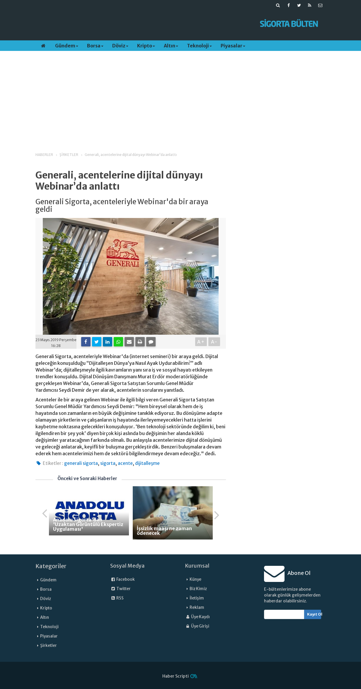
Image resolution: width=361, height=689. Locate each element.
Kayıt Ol (314, 614)
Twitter (120, 588)
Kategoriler (51, 566)
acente (125, 463)
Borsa (95, 46)
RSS (117, 598)
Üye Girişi (197, 626)
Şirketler (48, 645)
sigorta (107, 463)
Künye (195, 579)
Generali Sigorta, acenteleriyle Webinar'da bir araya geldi (121, 206)
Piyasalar (233, 46)
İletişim (197, 598)
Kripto (146, 46)
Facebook (122, 579)
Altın (171, 46)
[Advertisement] (143, 24)
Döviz (120, 46)
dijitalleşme (147, 463)
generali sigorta (81, 463)
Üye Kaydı (197, 616)
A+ (201, 342)
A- (214, 342)
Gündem (66, 46)
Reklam (197, 607)
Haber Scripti (175, 676)
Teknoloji (199, 46)
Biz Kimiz (198, 588)
